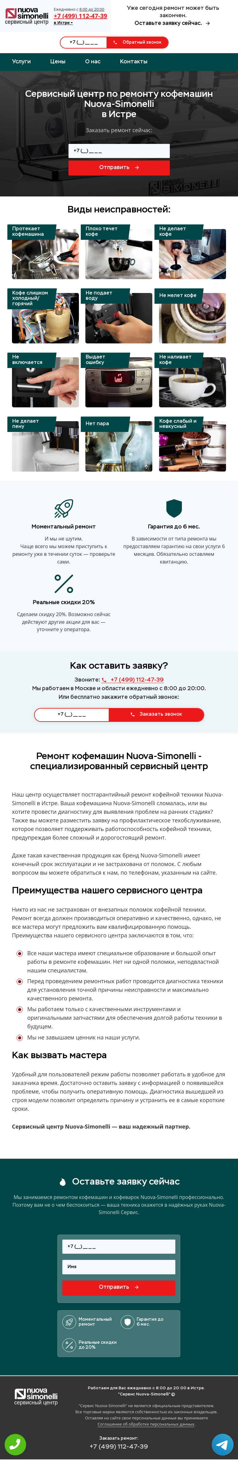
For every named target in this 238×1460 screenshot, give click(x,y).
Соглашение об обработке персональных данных (146, 1424)
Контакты (133, 62)
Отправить (119, 167)
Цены (57, 62)
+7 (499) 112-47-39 (80, 16)
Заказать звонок (156, 714)
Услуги (21, 62)
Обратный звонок (137, 42)
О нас (92, 62)
